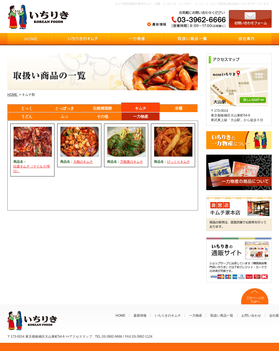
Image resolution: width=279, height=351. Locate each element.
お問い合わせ (251, 315)
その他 (102, 116)
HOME (12, 95)
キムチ (140, 108)
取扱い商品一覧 (221, 315)
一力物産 (140, 116)
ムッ (64, 116)
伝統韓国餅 (102, 108)
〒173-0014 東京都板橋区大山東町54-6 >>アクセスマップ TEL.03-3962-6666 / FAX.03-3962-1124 (79, 336)
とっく (26, 108)
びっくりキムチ (178, 162)
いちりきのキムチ (168, 315)
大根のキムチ (83, 162)
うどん (26, 116)
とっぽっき (64, 108)
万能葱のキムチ (131, 162)
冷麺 (178, 108)
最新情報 (140, 315)
